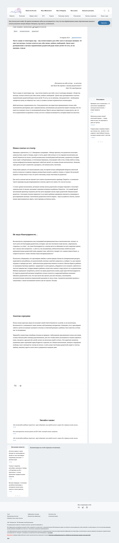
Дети (15, 31)
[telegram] (21, 386)
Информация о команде (33, 514)
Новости (12, 16)
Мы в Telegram (61, 10)
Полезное (22, 16)
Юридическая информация (34, 516)
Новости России (31, 10)
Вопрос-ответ (34, 16)
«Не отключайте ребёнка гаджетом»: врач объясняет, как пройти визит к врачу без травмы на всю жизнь (47, 426)
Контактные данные (53, 516)
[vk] (15, 386)
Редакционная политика (12, 516)
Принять (104, 23)
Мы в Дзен (74, 10)
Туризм (51, 16)
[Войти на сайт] (108, 10)
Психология (77, 16)
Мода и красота (105, 16)
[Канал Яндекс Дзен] (87, 507)
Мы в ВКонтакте (46, 10)
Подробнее (50, 532)
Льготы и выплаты (90, 16)
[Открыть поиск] (104, 10)
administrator (77, 38)
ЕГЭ (43, 16)
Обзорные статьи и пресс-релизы (15, 518)
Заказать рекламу (88, 10)
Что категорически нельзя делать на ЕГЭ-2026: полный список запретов (47, 433)
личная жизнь (24, 31)
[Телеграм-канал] (83, 507)
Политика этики (52, 514)
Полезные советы (63, 16)
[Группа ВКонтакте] (79, 507)
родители (35, 31)
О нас (8, 514)
